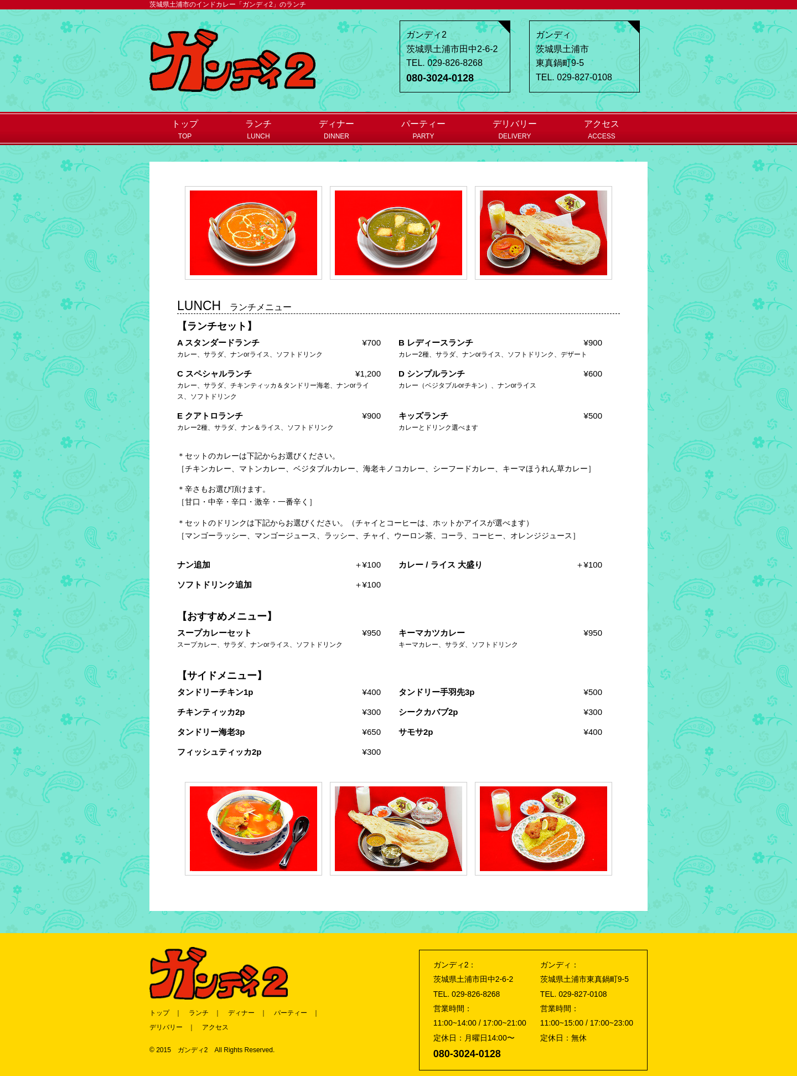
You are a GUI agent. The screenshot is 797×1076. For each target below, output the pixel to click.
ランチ (258, 129)
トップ (185, 129)
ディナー (336, 129)
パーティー (423, 129)
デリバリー (515, 129)
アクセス (601, 129)
